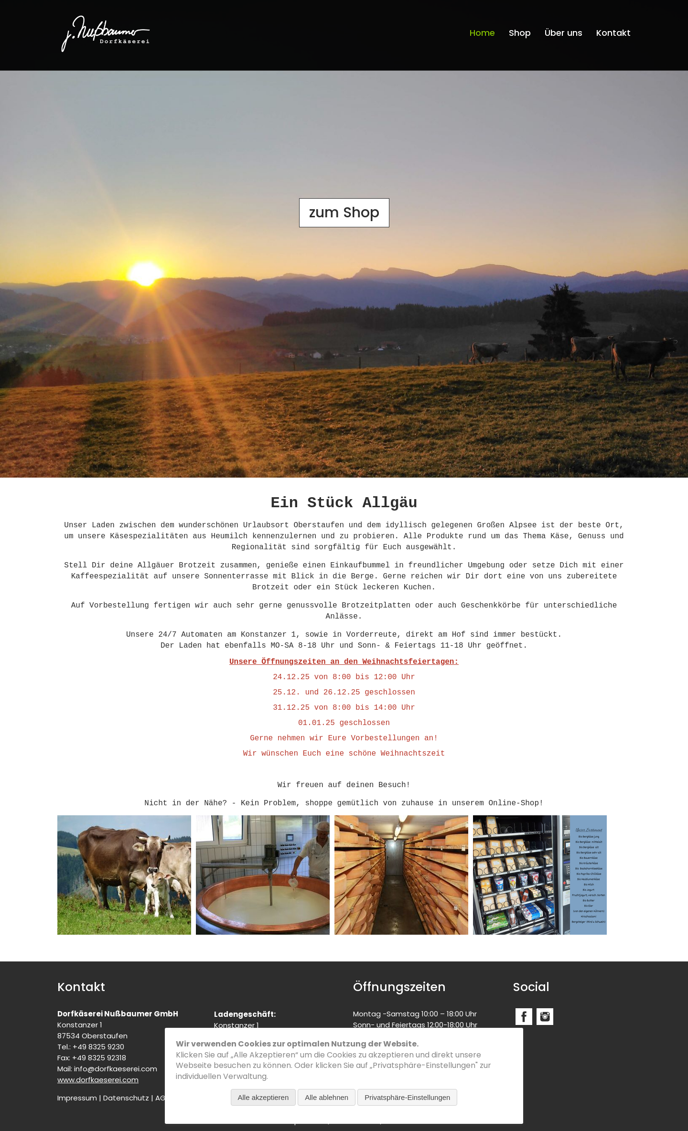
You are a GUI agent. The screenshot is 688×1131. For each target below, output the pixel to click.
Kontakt (613, 33)
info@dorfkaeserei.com (115, 1069)
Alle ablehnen (326, 1097)
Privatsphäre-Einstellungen (407, 1097)
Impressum (77, 1098)
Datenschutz (126, 1098)
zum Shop (344, 213)
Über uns (563, 33)
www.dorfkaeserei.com (98, 1080)
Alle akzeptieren (263, 1097)
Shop (520, 33)
